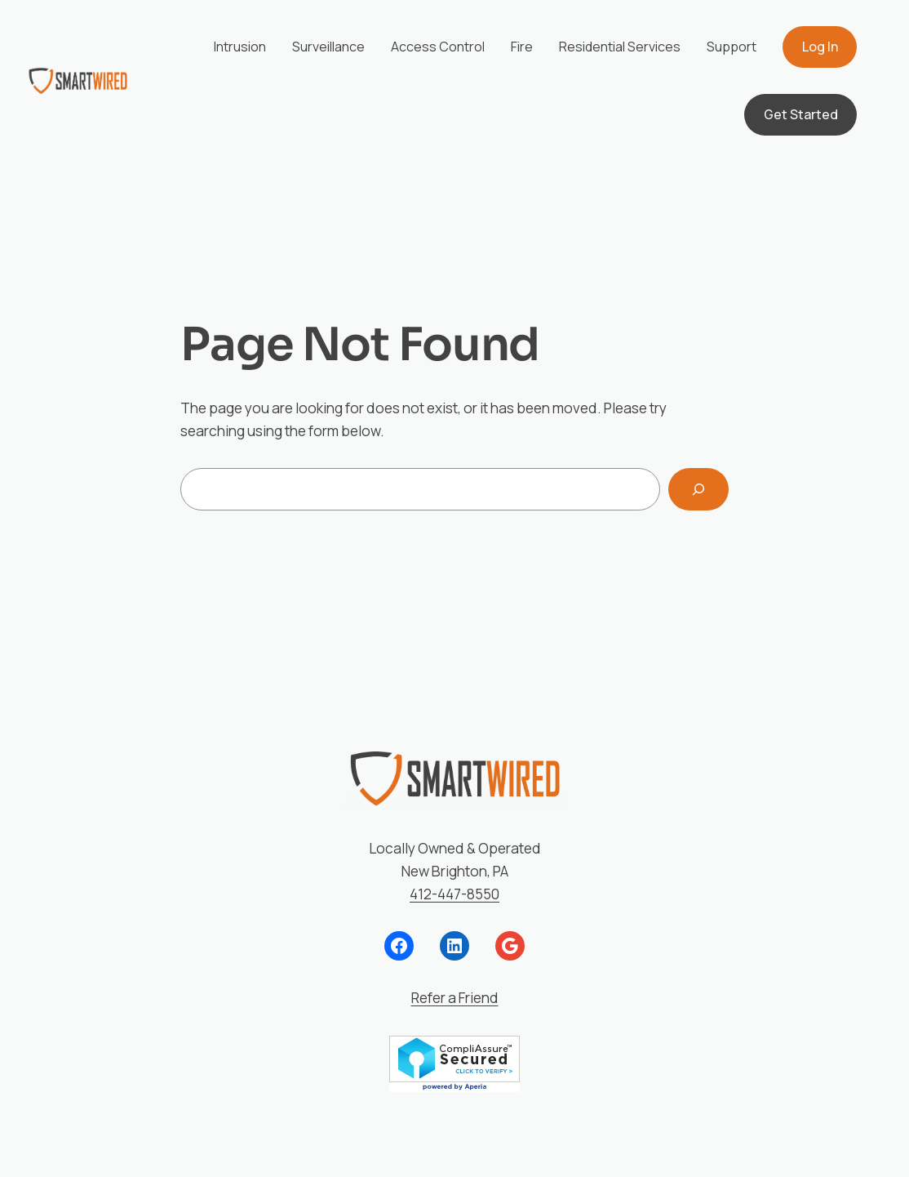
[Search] (698, 489)
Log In (820, 47)
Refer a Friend (455, 997)
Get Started (801, 114)
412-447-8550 (454, 894)
